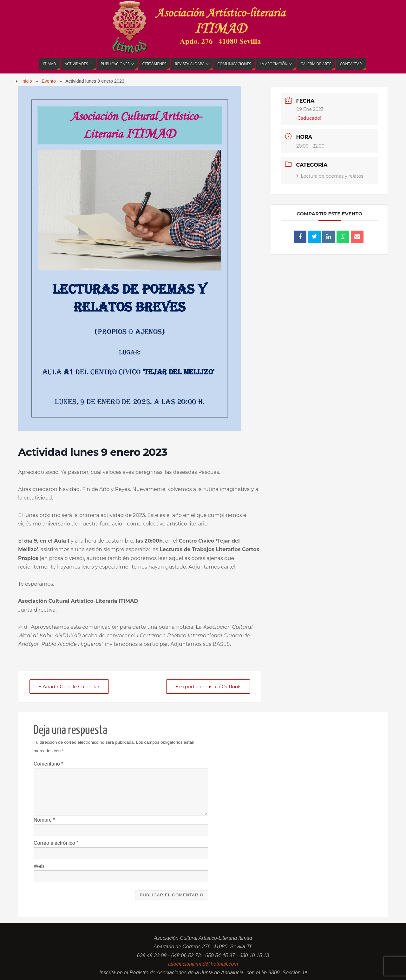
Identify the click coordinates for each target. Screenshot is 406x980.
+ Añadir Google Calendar (69, 687)
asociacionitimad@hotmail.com (203, 964)
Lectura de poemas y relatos (329, 176)
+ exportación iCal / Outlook (208, 687)
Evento (49, 81)
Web (39, 866)
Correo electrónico (56, 843)
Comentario (48, 764)
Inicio (26, 81)
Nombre (44, 820)
